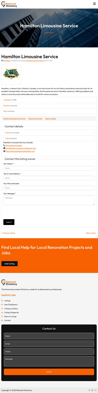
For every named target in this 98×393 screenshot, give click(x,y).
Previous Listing (7, 233)
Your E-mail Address (12, 174)
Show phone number (14, 145)
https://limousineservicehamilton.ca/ (20, 151)
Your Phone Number (11, 183)
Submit (9, 222)
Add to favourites (35, 118)
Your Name (8, 164)
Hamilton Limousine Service (35, 61)
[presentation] (23, 212)
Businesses (6, 61)
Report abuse (50, 118)
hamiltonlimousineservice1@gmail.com (21, 148)
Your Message (9, 193)
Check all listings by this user (14, 118)
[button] (94, 3)
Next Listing (92, 233)
